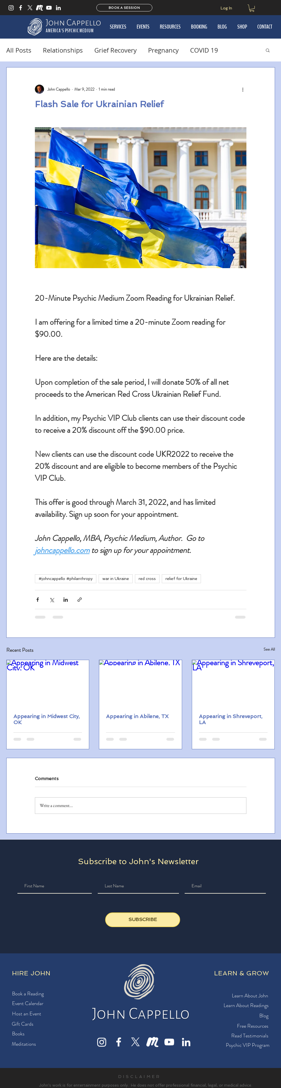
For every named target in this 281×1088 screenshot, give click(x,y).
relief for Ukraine (181, 578)
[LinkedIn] (58, 7)
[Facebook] (20, 7)
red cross (147, 578)
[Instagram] (11, 7)
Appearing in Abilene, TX (137, 716)
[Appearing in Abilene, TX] (140, 683)
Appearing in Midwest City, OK (46, 719)
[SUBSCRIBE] (142, 919)
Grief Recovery (115, 50)
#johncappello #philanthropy (66, 578)
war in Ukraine (115, 578)
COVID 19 (204, 50)
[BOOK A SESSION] (124, 7)
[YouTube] (48, 7)
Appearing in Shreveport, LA (230, 719)
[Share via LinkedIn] (65, 599)
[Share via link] (79, 599)
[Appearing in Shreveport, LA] (233, 683)
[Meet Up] (39, 7)
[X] (30, 7)
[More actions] (243, 89)
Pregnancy (163, 50)
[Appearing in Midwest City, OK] (48, 683)
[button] (252, 8)
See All (269, 649)
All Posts (18, 50)
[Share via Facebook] (37, 599)
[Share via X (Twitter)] (51, 599)
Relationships (63, 50)
